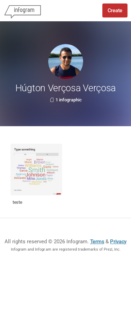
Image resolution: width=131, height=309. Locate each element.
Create (115, 10)
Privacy (118, 241)
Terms (97, 241)
